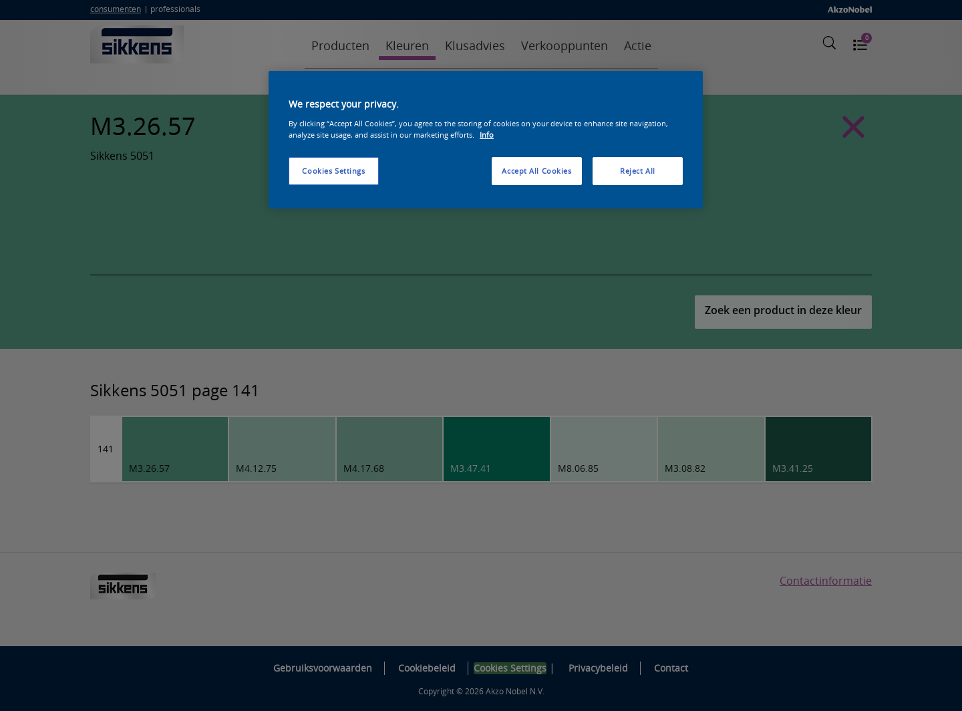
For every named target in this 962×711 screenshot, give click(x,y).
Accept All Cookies (536, 171)
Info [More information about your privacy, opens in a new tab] (487, 135)
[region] (486, 139)
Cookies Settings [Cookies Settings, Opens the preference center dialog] (333, 171)
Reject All (637, 171)
